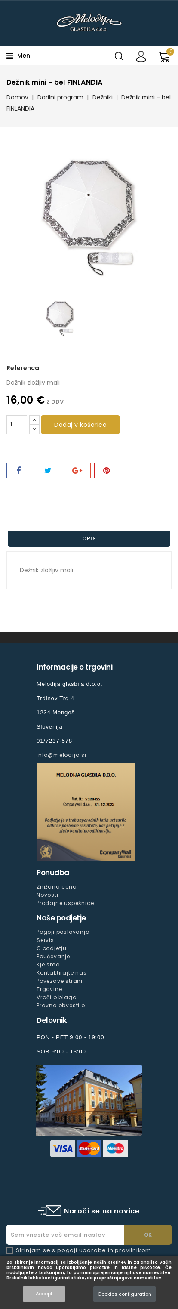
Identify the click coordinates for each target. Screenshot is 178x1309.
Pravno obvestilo (61, 1005)
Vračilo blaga (57, 997)
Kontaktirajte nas (62, 972)
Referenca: (23, 368)
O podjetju (52, 948)
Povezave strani (60, 981)
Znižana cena (57, 886)
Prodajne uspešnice (65, 903)
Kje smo (48, 964)
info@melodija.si (61, 755)
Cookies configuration (124, 1293)
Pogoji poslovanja (63, 931)
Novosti (47, 894)
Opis (89, 538)
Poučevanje (53, 956)
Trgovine (49, 989)
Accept (44, 1293)
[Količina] (16, 424)
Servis (45, 940)
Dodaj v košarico (80, 424)
